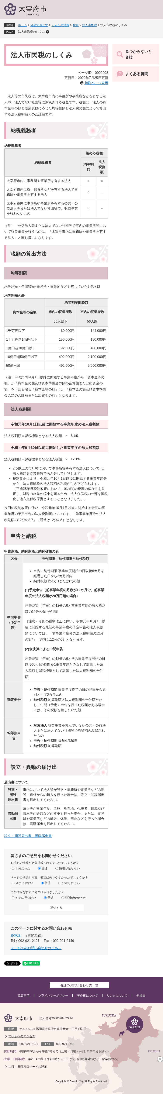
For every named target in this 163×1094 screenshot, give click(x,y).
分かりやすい (24, 883)
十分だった (22, 868)
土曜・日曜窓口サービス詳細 (27, 1066)
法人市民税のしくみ (31, 31)
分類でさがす (39, 25)
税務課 (16, 936)
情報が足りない (69, 868)
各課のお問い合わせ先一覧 (79, 985)
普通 (45, 868)
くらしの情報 (60, 25)
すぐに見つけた (25, 897)
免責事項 (24, 995)
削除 (47, 32)
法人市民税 (89, 25)
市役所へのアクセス (21, 1036)
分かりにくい (71, 883)
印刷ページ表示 (96, 83)
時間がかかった (75, 897)
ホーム (22, 25)
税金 (76, 25)
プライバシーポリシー (53, 995)
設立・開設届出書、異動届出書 (28, 836)
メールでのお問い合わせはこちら (36, 948)
